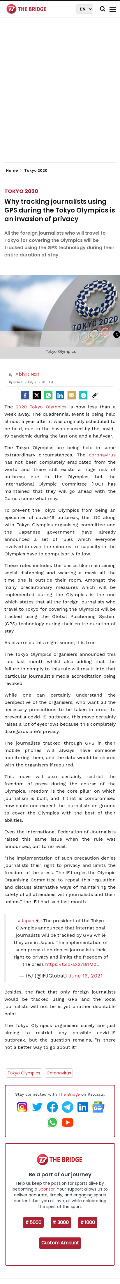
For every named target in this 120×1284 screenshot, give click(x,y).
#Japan (26, 920)
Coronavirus (59, 1073)
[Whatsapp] (48, 395)
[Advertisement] (60, 95)
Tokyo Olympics (24, 1073)
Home (14, 170)
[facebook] (25, 395)
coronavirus (102, 455)
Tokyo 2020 (21, 191)
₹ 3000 (61, 1222)
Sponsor (46, 1189)
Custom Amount (60, 1242)
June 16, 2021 (85, 976)
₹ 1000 (87, 1222)
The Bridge (69, 1094)
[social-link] (95, 395)
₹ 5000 (33, 1222)
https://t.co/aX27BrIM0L (72, 964)
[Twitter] (36, 395)
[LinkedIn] (60, 395)
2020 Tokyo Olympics (41, 407)
